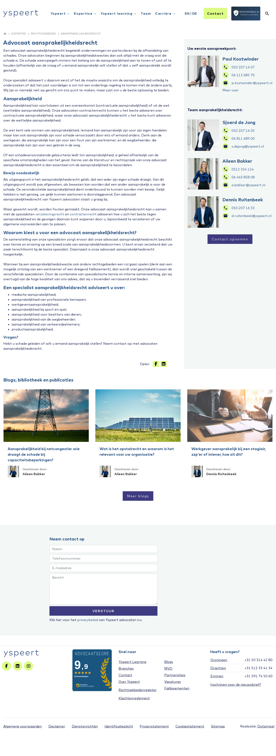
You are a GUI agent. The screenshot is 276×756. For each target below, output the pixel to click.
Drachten (218, 668)
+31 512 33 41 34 (258, 668)
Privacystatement (154, 726)
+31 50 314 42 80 (258, 660)
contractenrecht (83, 214)
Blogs (168, 662)
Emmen (216, 676)
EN (187, 13)
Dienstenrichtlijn (85, 726)
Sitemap (218, 726)
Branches (126, 668)
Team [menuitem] (146, 13)
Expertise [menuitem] (85, 13)
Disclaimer (56, 726)
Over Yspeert (129, 682)
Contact (215, 13)
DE (194, 13)
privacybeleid (87, 620)
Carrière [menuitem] (165, 13)
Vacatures (172, 682)
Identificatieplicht (118, 726)
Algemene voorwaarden (22, 726)
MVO (168, 668)
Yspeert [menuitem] (60, 13)
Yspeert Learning (132, 662)
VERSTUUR (103, 611)
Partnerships (174, 675)
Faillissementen (176, 688)
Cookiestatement (189, 726)
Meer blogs (138, 496)
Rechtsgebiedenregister (138, 690)
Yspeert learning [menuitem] (119, 13)
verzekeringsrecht (49, 214)
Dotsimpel (265, 726)
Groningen (218, 660)
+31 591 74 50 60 (258, 676)
